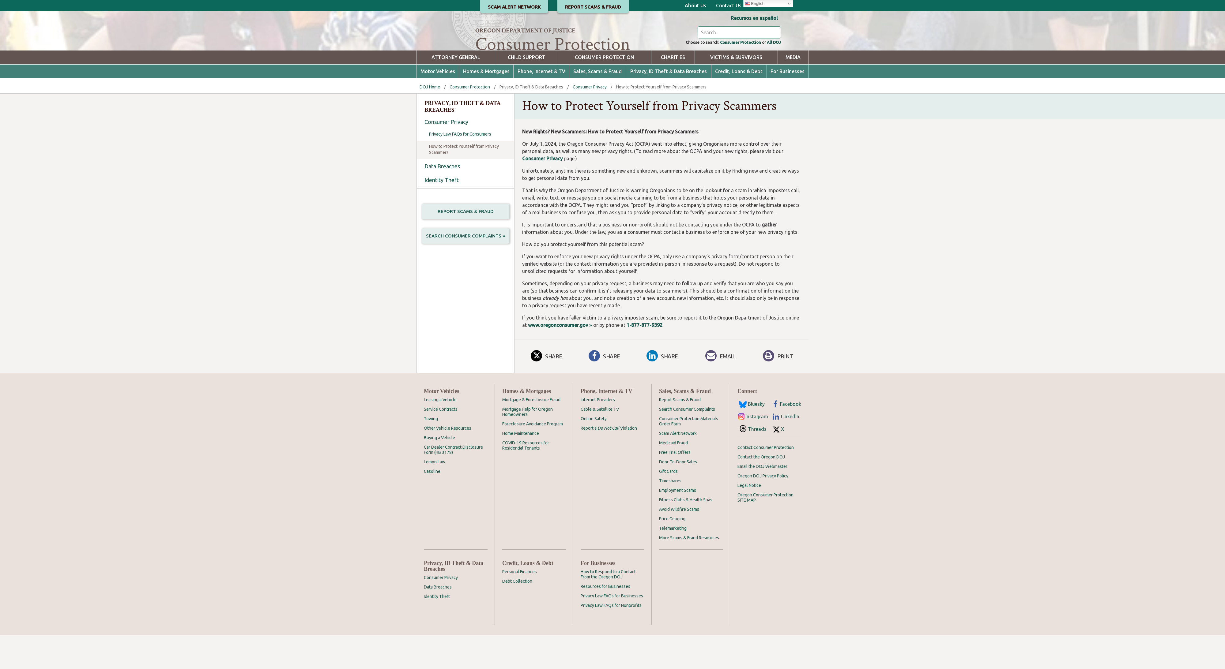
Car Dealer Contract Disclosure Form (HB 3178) (453, 483)
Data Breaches (442, 200)
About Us (695, 5)
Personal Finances (519, 605)
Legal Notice (749, 519)
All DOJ (772, 75)
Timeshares (670, 514)
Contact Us (728, 5)
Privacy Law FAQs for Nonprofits (611, 639)
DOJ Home (430, 120)
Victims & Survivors (736, 91)
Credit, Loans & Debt (739, 105)
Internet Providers (598, 433)
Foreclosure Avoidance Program (532, 457)
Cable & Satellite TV (600, 442)
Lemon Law (434, 495)
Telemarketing (673, 561)
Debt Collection (517, 614)
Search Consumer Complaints (687, 442)
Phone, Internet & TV (541, 105)
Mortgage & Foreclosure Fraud (531, 433)
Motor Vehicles (437, 105)
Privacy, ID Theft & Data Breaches (668, 105)
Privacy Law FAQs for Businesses (612, 629)
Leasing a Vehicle (440, 433)
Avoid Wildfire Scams (679, 542)
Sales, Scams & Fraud (597, 105)
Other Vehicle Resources (447, 461)
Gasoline (432, 505)
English (754, 3)
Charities (673, 91)
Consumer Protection (731, 75)
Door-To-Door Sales (678, 495)
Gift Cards (668, 505)
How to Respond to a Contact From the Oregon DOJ (608, 608)
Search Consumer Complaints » (465, 271)
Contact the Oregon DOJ (761, 490)
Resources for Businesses (605, 620)
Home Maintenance (520, 467)
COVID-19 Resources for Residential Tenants (525, 479)
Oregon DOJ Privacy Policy (762, 509)
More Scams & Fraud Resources (689, 571)
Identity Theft (441, 214)
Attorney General (456, 91)
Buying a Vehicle (439, 471)
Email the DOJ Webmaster (762, 500)
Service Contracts (441, 442)
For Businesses (788, 105)
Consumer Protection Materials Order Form (688, 455)
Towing (431, 452)
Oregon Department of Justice (525, 31)
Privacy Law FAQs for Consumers (460, 167)
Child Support (526, 91)
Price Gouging (672, 552)
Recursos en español (754, 18)
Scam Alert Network (678, 467)
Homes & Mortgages (486, 105)
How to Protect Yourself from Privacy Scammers (464, 183)
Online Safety (594, 452)
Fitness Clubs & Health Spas (685, 533)
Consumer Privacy (590, 120)
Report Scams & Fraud (465, 245)
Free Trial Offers (675, 486)
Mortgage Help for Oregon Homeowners (527, 445)
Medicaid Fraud (673, 476)
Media (793, 91)
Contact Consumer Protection (765, 481)
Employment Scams (677, 523)
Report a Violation (609, 461)
